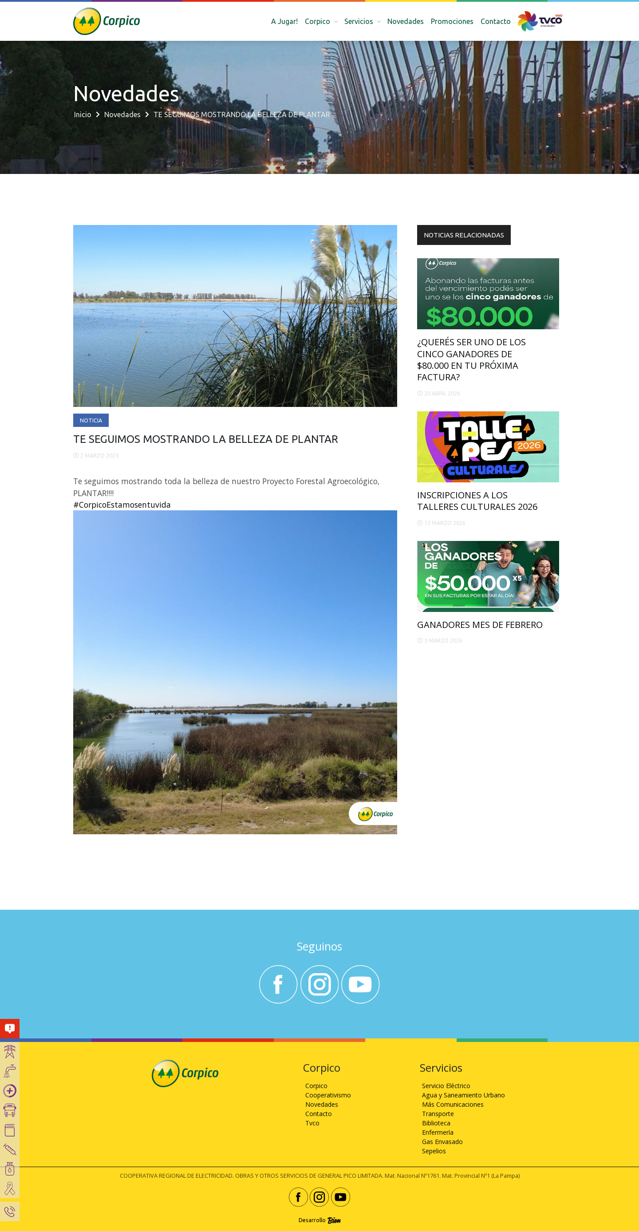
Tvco (312, 1123)
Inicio (82, 114)
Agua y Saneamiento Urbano (463, 1095)
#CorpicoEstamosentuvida (122, 504)
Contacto (496, 21)
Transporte (438, 1113)
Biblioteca (436, 1123)
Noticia (91, 420)
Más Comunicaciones (453, 1104)
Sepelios (434, 1151)
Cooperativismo (328, 1095)
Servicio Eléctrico (446, 1085)
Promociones (452, 21)
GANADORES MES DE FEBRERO (480, 625)
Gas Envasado (442, 1141)
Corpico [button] (318, 21)
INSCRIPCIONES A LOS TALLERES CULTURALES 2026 (477, 501)
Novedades (405, 21)
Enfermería (438, 1132)
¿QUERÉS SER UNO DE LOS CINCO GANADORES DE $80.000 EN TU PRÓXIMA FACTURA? (471, 359)
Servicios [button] (359, 21)
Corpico (316, 1085)
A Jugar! (284, 21)
